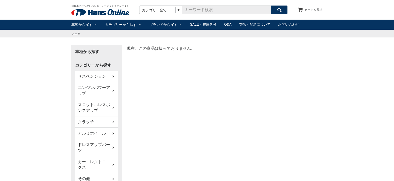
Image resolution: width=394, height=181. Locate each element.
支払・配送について (255, 24)
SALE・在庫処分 (203, 24)
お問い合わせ (288, 24)
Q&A (228, 24)
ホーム (75, 33)
